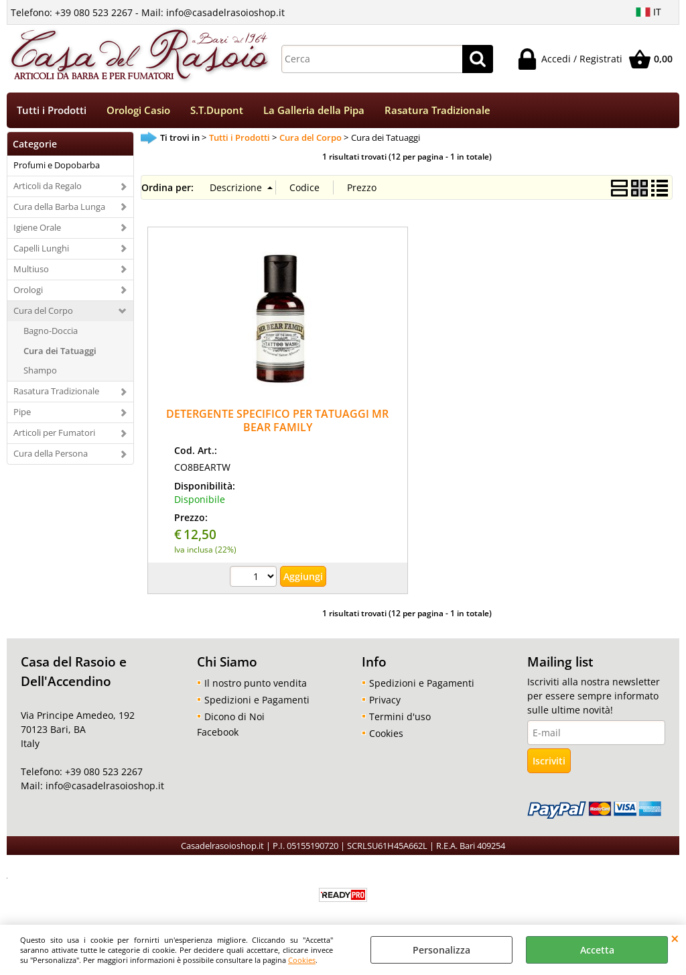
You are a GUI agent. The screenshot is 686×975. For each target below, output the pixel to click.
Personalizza (441, 949)
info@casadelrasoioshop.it (103, 785)
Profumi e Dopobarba (56, 165)
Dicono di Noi (234, 716)
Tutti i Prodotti (51, 110)
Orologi (28, 290)
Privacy (385, 699)
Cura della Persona (50, 453)
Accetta (597, 949)
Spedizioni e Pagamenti (257, 699)
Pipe (22, 412)
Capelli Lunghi (41, 248)
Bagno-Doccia (50, 331)
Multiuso (31, 269)
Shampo (40, 370)
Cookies (302, 960)
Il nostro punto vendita (255, 683)
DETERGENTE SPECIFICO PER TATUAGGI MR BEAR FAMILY (277, 420)
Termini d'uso (400, 716)
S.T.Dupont (216, 110)
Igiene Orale (37, 227)
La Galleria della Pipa (313, 110)
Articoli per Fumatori (54, 432)
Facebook (217, 732)
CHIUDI (675, 938)
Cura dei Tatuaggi (59, 351)
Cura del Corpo (43, 310)
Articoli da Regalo (47, 186)
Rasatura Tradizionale (437, 110)
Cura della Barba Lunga (59, 206)
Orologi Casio (138, 110)
